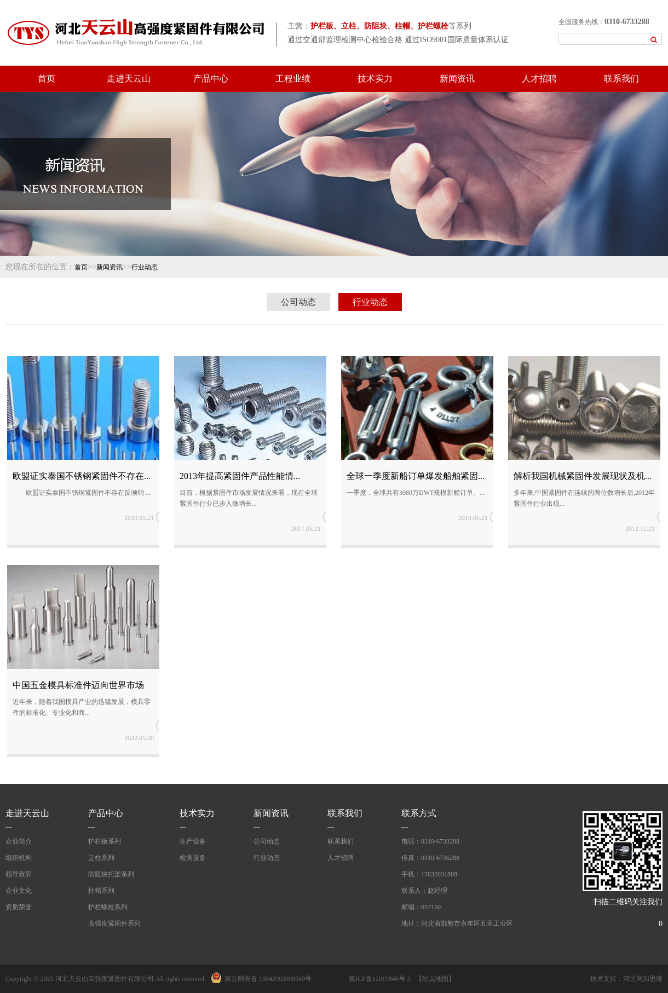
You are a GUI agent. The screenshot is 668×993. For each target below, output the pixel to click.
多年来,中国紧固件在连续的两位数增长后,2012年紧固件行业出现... (584, 498)
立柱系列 (101, 858)
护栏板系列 (104, 841)
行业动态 (144, 267)
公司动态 (298, 302)
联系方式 (418, 813)
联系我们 (621, 78)
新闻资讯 (457, 78)
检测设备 (193, 858)
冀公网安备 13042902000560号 (261, 979)
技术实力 (375, 78)
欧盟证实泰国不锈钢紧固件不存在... (82, 476)
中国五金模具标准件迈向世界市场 (78, 685)
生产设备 (193, 841)
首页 (46, 78)
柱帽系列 (101, 890)
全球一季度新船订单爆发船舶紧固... (416, 476)
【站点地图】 (435, 979)
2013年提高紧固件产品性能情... (240, 476)
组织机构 (18, 858)
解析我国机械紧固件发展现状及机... (583, 476)
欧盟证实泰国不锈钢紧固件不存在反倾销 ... (82, 492)
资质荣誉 (18, 907)
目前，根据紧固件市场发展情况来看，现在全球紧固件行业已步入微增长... (249, 498)
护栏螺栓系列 (108, 907)
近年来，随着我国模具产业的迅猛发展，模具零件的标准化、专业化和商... (82, 707)
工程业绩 (292, 78)
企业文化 (18, 890)
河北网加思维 (643, 979)
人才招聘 (539, 78)
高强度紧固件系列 (114, 923)
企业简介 (18, 841)
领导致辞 (18, 874)
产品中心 (210, 78)
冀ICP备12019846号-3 (380, 979)
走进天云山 (129, 78)
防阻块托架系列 (111, 874)
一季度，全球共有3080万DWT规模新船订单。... (416, 492)
